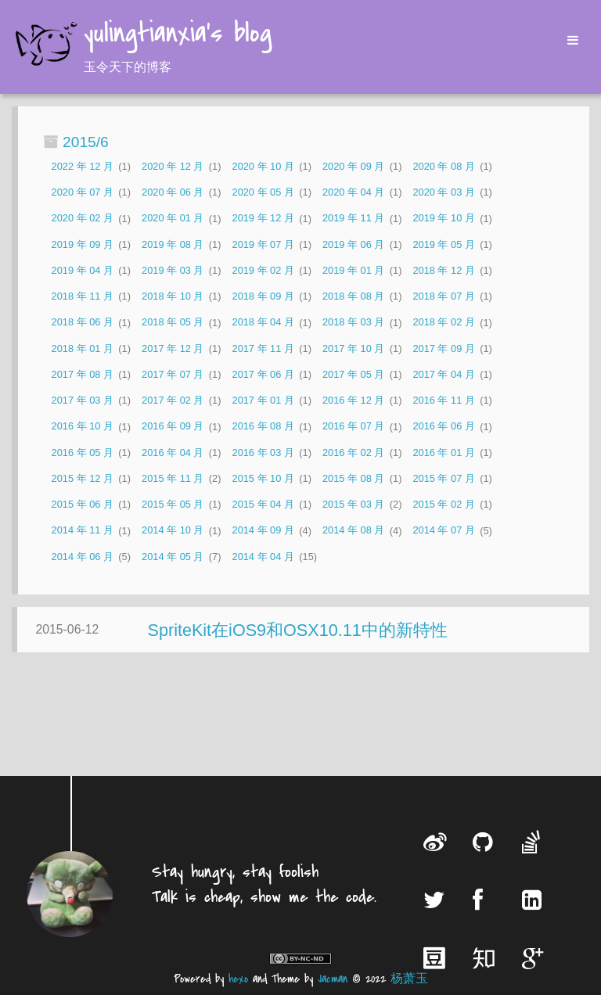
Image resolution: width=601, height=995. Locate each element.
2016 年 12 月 (353, 400)
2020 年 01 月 (172, 219)
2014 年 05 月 (172, 556)
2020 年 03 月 (443, 192)
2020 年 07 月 (82, 192)
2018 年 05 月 (172, 323)
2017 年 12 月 (172, 348)
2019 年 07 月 (263, 244)
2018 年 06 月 (82, 323)
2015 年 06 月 (82, 504)
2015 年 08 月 (353, 478)
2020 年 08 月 (443, 166)
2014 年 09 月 (263, 531)
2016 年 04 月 (172, 452)
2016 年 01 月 (443, 452)
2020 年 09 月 (353, 166)
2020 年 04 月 (353, 192)
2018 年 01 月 (82, 348)
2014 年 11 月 (82, 531)
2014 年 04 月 (263, 556)
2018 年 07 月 (443, 296)
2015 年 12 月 (82, 478)
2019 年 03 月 (172, 270)
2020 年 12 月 (172, 166)
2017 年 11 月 (263, 348)
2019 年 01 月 (353, 270)
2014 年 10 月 (172, 531)
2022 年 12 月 (82, 166)
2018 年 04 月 (263, 323)
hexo (238, 979)
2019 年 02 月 (263, 270)
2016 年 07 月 (353, 427)
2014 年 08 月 (353, 531)
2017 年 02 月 (172, 400)
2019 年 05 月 (443, 244)
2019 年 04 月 (82, 270)
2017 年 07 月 (172, 374)
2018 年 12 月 (443, 270)
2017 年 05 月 (353, 374)
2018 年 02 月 (443, 323)
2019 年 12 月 (263, 219)
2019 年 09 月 (82, 244)
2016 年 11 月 (443, 400)
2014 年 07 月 (443, 531)
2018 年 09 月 (263, 296)
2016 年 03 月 (263, 452)
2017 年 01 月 (263, 400)
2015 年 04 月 (263, 504)
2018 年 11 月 (82, 296)
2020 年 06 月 (172, 192)
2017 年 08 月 (82, 374)
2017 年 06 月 (263, 374)
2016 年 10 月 (82, 427)
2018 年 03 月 (353, 323)
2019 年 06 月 (353, 244)
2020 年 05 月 (263, 192)
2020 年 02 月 (82, 219)
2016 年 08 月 (263, 427)
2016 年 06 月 (443, 427)
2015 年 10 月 (263, 478)
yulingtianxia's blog (178, 34)
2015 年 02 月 (443, 504)
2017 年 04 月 (443, 374)
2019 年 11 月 (353, 219)
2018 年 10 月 (172, 296)
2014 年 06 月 (82, 556)
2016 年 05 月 (82, 452)
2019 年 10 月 (443, 219)
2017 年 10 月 (353, 348)
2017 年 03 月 (82, 400)
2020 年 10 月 (263, 166)
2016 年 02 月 (353, 452)
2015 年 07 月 (443, 478)
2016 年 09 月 (172, 427)
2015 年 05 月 (172, 504)
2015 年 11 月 (172, 478)
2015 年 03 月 (353, 504)
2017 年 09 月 (443, 348)
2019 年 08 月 (172, 244)
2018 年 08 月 (353, 296)
